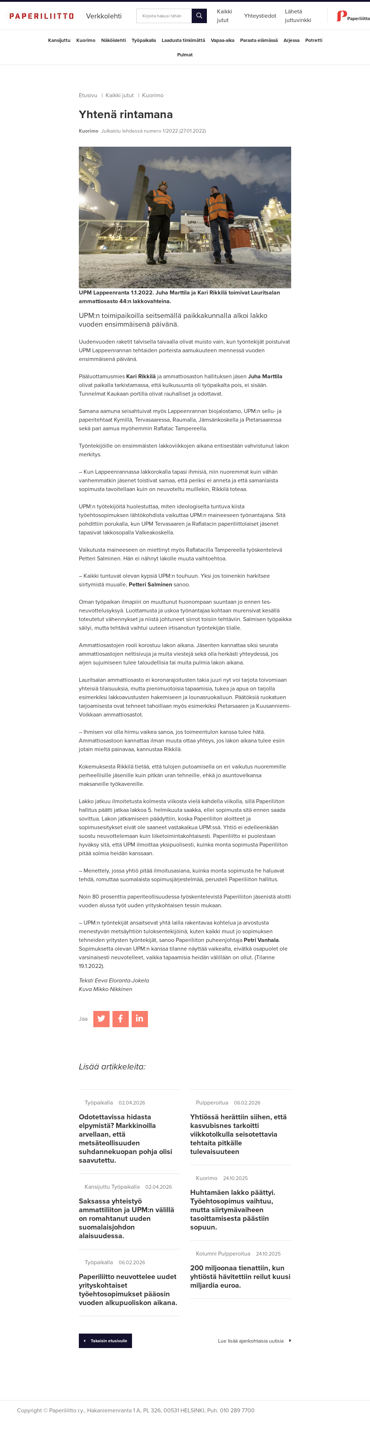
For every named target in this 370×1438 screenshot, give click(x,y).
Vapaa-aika (222, 40)
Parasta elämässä (259, 40)
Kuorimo (85, 40)
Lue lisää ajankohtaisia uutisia (254, 1341)
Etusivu (88, 95)
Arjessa (291, 40)
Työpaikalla (144, 40)
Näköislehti (113, 40)
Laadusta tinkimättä (183, 40)
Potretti (313, 40)
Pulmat (185, 55)
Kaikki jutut (120, 95)
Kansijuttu (59, 40)
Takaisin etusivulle (106, 1340)
